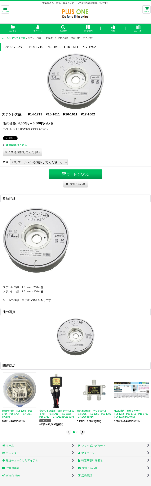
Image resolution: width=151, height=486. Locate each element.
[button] (5, 9)
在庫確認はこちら (15, 145)
